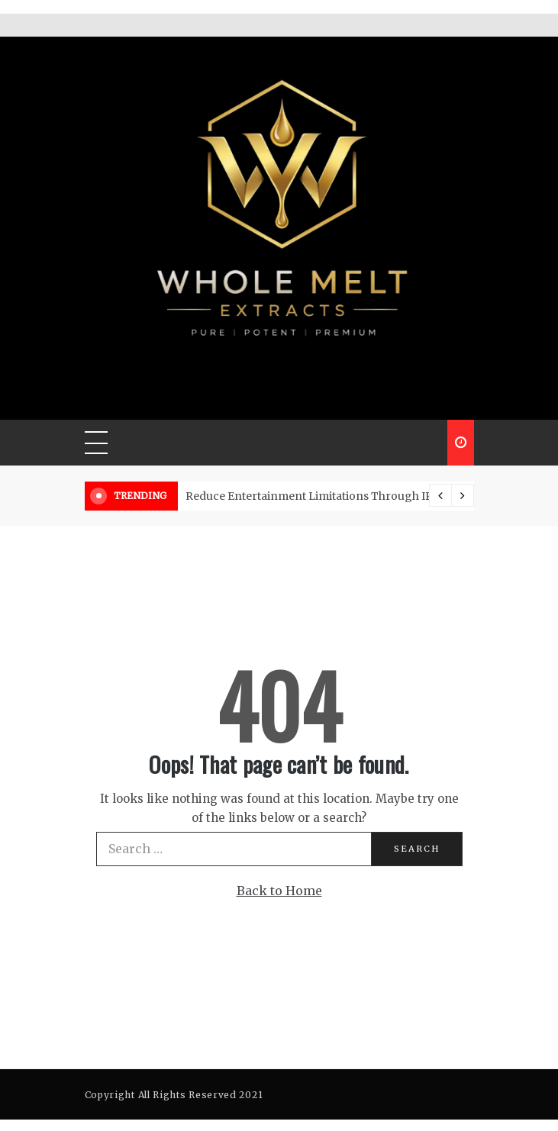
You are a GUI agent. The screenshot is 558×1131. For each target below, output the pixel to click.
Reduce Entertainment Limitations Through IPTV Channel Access (360, 496)
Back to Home (279, 890)
